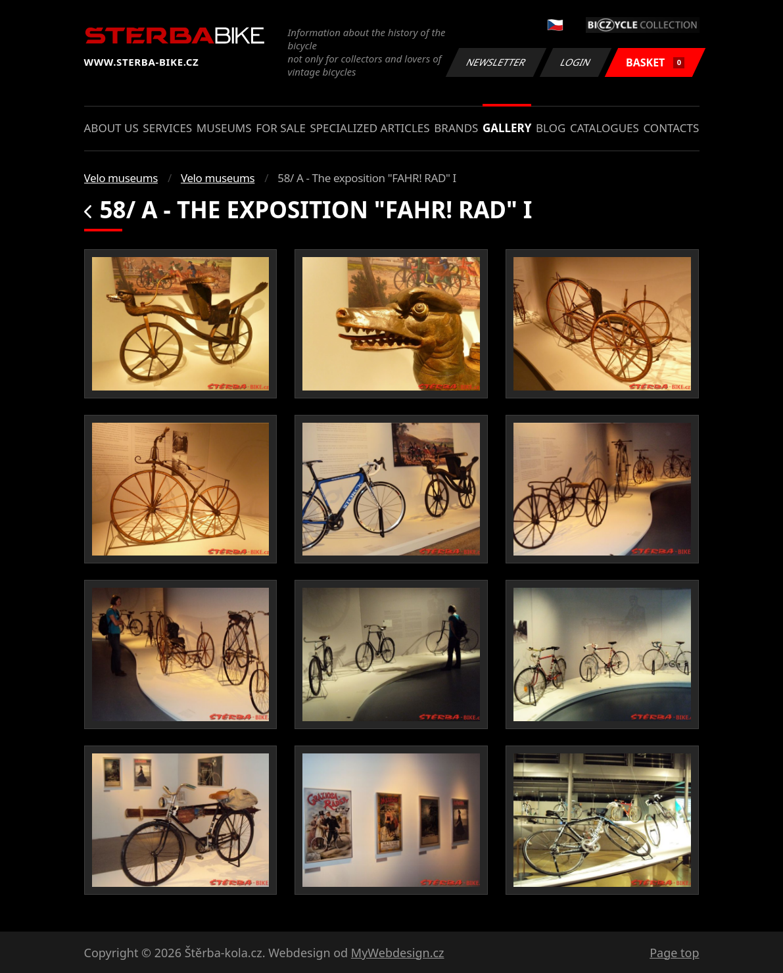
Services (167, 127)
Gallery (507, 127)
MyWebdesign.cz (397, 953)
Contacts (671, 127)
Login (576, 62)
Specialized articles (369, 127)
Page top (674, 953)
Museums (224, 127)
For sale (281, 127)
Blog (550, 127)
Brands (456, 127)
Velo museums (121, 177)
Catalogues (604, 127)
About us (111, 127)
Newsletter (496, 62)
